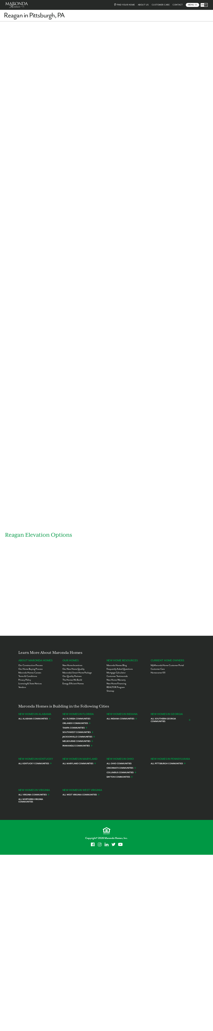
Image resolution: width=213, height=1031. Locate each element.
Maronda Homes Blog (117, 665)
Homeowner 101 (158, 672)
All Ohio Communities (119, 763)
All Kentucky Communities (33, 763)
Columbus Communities (120, 772)
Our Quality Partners (72, 676)
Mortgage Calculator (116, 672)
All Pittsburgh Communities (167, 763)
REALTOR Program (116, 687)
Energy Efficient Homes (73, 683)
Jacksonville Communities (77, 737)
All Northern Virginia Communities (30, 800)
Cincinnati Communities (120, 768)
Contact (178, 5)
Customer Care (161, 5)
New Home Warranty (116, 680)
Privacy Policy (24, 680)
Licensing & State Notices (30, 683)
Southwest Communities (76, 732)
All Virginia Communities (32, 795)
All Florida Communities (76, 719)
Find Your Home (124, 4)
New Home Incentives (72, 665)
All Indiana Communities (120, 719)
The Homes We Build (72, 680)
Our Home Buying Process (30, 669)
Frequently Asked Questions (120, 669)
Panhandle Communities (76, 746)
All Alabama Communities (33, 719)
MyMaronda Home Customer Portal (167, 665)
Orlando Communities (75, 723)
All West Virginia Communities (79, 795)
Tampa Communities (73, 728)
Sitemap (110, 691)
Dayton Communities (118, 777)
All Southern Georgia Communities (163, 720)
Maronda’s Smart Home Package (77, 672)
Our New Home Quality (73, 669)
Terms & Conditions (27, 676)
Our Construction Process (30, 665)
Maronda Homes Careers (29, 672)
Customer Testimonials (117, 676)
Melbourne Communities (76, 741)
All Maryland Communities (77, 763)
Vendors (22, 687)
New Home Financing (116, 683)
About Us (143, 5)
